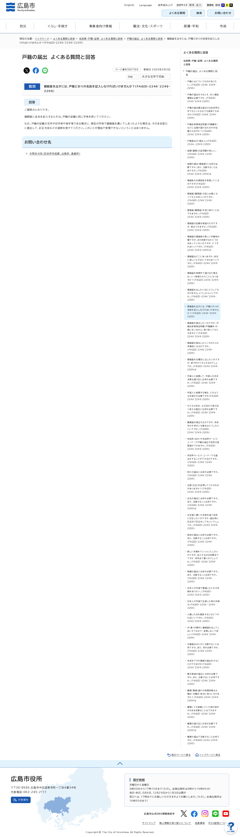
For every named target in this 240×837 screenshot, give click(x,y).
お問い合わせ (223, 13)
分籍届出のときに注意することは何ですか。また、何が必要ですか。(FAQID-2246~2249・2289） (203, 649)
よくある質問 (177, 13)
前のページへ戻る (180, 755)
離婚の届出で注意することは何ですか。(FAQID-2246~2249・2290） (203, 740)
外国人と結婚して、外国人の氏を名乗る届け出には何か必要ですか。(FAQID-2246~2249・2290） (203, 381)
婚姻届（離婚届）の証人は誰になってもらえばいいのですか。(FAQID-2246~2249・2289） (202, 199)
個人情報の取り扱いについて (175, 823)
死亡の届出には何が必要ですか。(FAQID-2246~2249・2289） (203, 475)
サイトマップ (149, 823)
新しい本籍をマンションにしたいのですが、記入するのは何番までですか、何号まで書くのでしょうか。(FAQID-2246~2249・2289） (203, 558)
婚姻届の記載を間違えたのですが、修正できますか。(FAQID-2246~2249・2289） (202, 226)
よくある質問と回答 (64, 39)
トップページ (42, 39)
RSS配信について (218, 823)
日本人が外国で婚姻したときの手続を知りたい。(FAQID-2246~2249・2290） (203, 591)
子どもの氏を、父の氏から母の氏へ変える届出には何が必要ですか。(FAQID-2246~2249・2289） (203, 411)
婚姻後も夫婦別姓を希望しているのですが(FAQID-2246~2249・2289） (203, 184)
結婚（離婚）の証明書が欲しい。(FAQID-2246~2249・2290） (202, 154)
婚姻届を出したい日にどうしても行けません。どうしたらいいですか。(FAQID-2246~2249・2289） (203, 295)
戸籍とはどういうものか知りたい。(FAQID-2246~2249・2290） (202, 84)
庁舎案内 (23, 800)
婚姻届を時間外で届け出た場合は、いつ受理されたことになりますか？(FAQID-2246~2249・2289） (203, 278)
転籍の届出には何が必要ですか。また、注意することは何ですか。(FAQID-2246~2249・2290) (203, 576)
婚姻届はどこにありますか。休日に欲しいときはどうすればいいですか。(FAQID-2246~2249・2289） (203, 262)
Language (145, 5)
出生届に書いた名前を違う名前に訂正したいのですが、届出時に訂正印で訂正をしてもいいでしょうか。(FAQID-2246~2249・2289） (203, 521)
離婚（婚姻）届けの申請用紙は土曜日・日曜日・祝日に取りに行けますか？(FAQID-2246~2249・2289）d (203, 696)
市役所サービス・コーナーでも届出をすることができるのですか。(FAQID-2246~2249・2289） (202, 461)
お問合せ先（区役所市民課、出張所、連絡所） (55, 153)
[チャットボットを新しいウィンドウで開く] (230, 833)
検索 (199, 13)
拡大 (198, 5)
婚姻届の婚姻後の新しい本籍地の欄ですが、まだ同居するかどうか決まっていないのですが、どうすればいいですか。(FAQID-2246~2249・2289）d (203, 243)
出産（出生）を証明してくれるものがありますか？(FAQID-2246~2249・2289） (203, 488)
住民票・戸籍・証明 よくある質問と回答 (101, 39)
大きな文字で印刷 (153, 76)
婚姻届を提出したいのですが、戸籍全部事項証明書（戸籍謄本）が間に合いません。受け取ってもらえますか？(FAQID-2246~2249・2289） (203, 329)
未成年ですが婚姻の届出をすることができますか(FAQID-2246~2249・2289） (203, 664)
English (129, 5)
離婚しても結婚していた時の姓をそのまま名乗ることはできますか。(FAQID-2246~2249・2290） (203, 712)
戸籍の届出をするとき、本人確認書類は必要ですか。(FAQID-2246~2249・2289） (203, 98)
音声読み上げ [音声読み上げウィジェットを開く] (165, 5)
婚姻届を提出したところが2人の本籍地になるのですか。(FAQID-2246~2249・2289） (203, 348)
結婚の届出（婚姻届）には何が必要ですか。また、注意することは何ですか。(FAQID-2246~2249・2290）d (202, 169)
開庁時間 (139, 779)
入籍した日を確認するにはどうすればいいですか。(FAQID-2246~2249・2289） (203, 617)
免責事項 (200, 823)
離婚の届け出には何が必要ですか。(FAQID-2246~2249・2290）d (202, 727)
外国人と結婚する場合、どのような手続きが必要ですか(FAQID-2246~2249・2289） (203, 396)
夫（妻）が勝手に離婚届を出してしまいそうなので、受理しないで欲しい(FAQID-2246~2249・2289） (203, 633)
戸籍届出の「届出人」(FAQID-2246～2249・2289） (202, 142)
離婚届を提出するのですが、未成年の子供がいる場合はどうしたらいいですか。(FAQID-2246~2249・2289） (203, 427)
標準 (191, 5)
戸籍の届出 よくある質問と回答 (145, 39)
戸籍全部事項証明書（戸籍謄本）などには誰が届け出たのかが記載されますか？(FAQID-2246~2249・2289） (202, 129)
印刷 (130, 77)
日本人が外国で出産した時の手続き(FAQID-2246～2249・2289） (203, 604)
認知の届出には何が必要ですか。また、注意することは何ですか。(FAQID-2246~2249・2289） (203, 540)
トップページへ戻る (209, 755)
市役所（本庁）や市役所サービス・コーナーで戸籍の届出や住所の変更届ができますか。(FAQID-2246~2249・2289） (203, 444)
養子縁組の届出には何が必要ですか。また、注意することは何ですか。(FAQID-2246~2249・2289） (203, 679)
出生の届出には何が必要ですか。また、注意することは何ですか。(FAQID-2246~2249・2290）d (203, 503)
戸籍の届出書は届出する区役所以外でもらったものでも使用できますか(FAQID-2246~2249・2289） (203, 113)
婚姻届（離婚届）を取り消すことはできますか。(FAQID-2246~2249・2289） (203, 213)
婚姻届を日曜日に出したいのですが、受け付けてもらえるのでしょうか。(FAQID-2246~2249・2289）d (203, 364)
